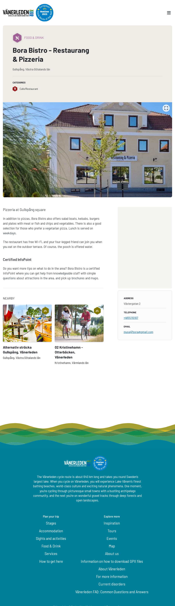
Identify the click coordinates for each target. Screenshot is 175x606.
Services (51, 553)
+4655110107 (131, 317)
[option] (87, 149)
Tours (112, 530)
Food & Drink (51, 546)
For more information (112, 576)
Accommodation (51, 530)
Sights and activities (51, 538)
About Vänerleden (111, 568)
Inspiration (112, 523)
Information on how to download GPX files (112, 561)
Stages (51, 523)
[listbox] (87, 149)
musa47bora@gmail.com (138, 332)
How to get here (51, 561)
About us (112, 553)
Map (112, 546)
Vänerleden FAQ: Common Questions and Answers (111, 591)
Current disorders (111, 584)
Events (112, 538)
